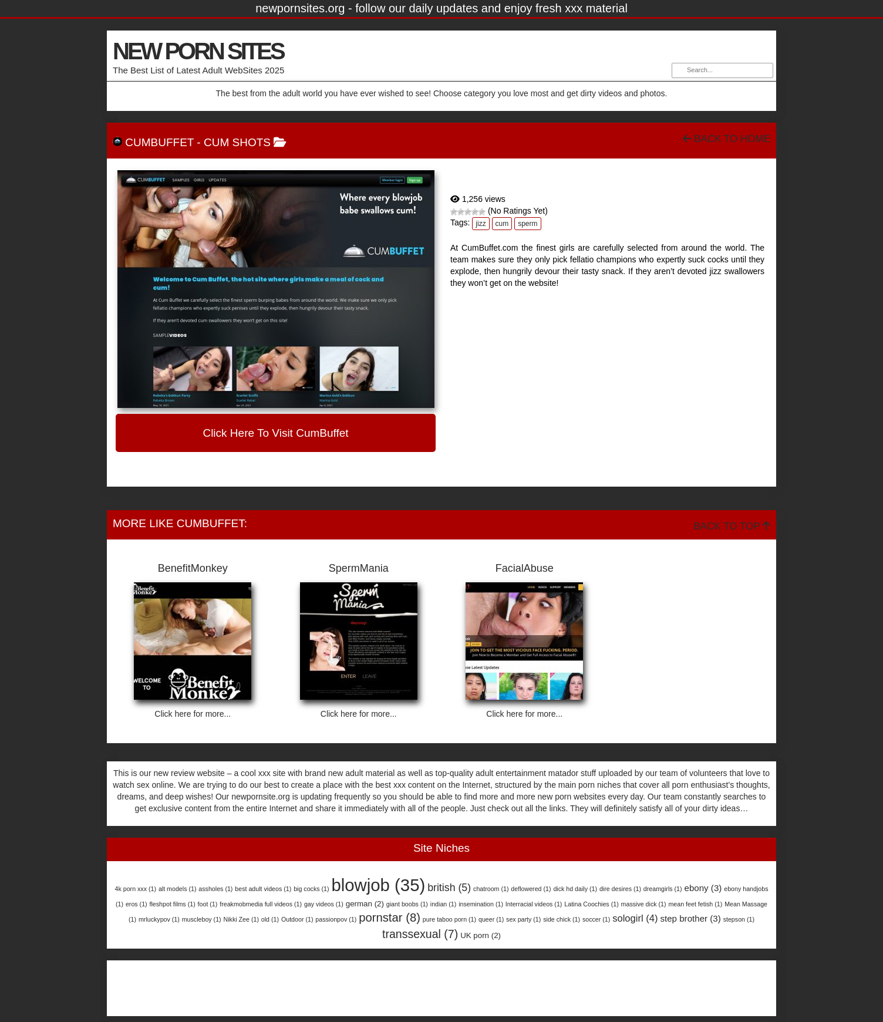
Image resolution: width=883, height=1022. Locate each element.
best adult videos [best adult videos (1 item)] (263, 888)
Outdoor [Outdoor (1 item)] (297, 919)
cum (502, 224)
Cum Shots (237, 142)
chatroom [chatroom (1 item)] (490, 888)
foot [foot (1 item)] (208, 904)
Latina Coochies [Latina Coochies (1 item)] (591, 904)
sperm (527, 224)
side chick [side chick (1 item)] (561, 919)
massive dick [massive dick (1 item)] (643, 904)
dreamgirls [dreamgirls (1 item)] (662, 888)
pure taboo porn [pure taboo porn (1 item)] (449, 919)
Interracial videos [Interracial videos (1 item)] (533, 904)
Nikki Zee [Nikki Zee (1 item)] (241, 919)
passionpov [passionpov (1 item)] (335, 919)
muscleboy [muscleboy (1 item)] (201, 919)
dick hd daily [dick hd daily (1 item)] (575, 888)
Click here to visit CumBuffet (275, 433)
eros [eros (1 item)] (136, 904)
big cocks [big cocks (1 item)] (311, 888)
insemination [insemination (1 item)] (481, 904)
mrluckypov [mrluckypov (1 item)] (159, 919)
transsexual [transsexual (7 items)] (420, 933)
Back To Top (732, 526)
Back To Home (726, 138)
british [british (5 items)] (449, 887)
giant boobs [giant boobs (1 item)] (407, 904)
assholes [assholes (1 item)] (215, 888)
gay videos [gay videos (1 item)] (323, 904)
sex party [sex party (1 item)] (523, 919)
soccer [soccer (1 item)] (596, 919)
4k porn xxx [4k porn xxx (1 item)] (135, 888)
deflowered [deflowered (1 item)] (531, 888)
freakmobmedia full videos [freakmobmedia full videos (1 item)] (261, 904)
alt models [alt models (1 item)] (178, 888)
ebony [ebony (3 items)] (703, 888)
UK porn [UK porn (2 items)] (480, 935)
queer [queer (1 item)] (491, 919)
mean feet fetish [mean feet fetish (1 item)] (695, 904)
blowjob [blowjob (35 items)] (378, 885)
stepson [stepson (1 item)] (738, 919)
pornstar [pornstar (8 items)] (389, 917)
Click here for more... (192, 714)
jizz (481, 224)
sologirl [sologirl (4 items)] (635, 918)
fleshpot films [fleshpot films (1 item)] (173, 904)
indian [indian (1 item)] (443, 904)
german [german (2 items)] (365, 903)
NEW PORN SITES (198, 51)
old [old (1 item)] (270, 919)
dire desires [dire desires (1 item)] (620, 888)
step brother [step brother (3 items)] (690, 918)
